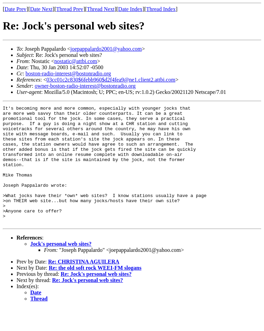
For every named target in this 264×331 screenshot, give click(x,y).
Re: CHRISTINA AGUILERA (83, 285)
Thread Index (161, 9)
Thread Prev (69, 9)
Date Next (41, 9)
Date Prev (15, 9)
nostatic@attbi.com (75, 61)
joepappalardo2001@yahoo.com (106, 49)
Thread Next (100, 9)
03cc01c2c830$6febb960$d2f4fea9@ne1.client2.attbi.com (110, 80)
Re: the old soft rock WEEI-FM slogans (95, 291)
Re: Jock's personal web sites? (95, 298)
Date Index (130, 9)
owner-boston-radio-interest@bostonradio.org (85, 86)
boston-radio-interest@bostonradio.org (68, 73)
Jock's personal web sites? (60, 267)
